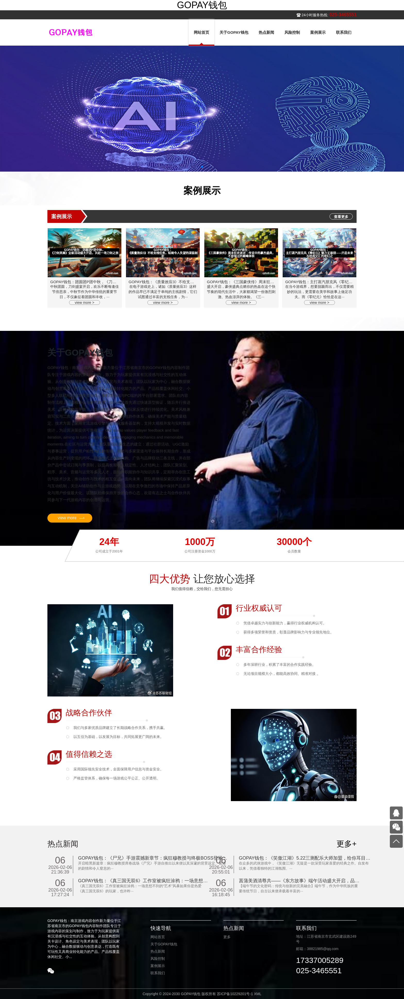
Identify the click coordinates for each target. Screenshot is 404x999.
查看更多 (341, 217)
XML (258, 994)
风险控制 (157, 958)
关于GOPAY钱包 (163, 944)
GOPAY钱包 (202, 5)
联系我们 (157, 973)
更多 (227, 937)
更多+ (346, 844)
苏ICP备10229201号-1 (235, 994)
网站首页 (157, 937)
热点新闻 (157, 951)
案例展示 (157, 966)
